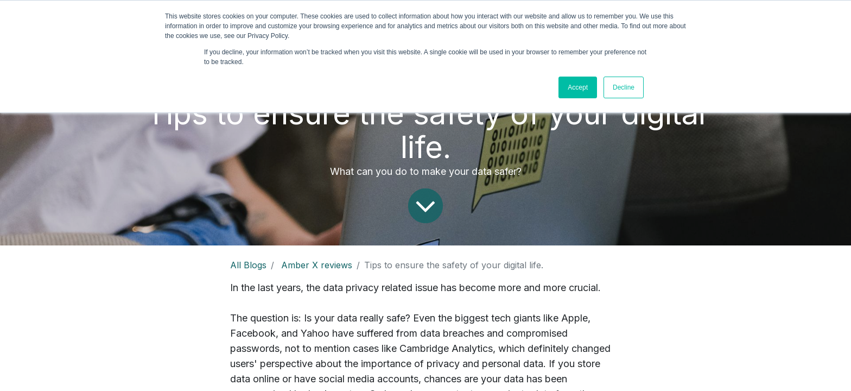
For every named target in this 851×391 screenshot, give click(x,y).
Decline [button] (623, 87)
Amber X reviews (316, 265)
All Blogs (248, 265)
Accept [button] (578, 87)
